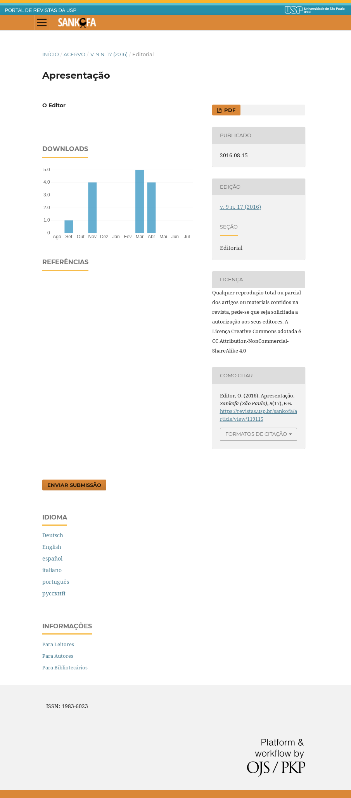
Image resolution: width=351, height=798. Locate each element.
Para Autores (57, 655)
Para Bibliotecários (65, 667)
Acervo (74, 54)
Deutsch (52, 535)
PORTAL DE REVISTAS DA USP (40, 10)
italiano (52, 570)
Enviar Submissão (74, 485)
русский (54, 593)
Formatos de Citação (256, 434)
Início (50, 54)
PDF (229, 110)
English (51, 546)
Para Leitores (58, 644)
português (55, 581)
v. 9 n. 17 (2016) (109, 54)
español (52, 558)
